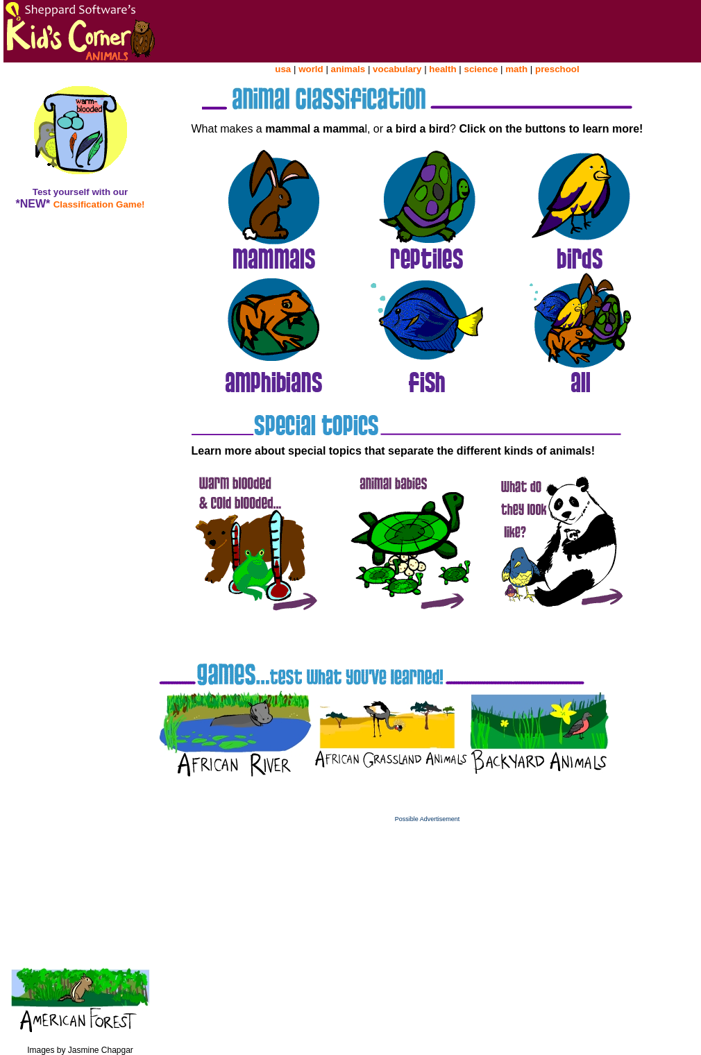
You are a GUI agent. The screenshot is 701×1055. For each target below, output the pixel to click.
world (310, 69)
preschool (557, 69)
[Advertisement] (427, 919)
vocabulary (397, 69)
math (516, 69)
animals (348, 69)
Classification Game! (99, 204)
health (442, 69)
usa (283, 69)
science (481, 69)
